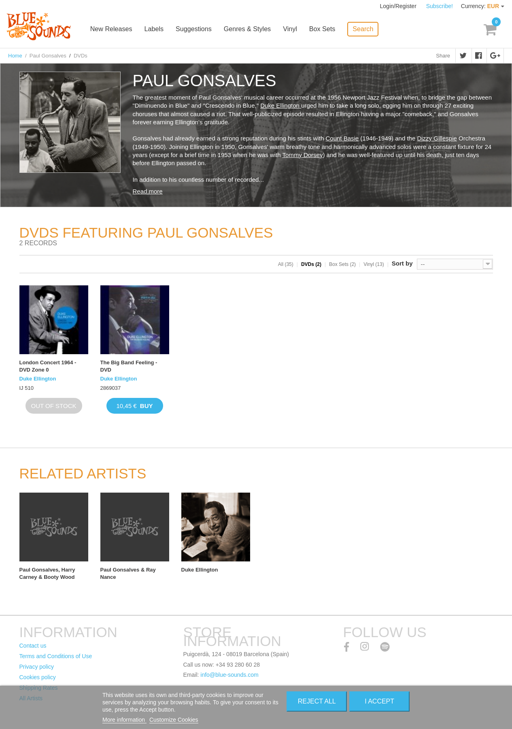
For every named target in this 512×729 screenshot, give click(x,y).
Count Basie (342, 138)
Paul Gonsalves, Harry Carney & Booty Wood (47, 573)
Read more (148, 191)
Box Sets (326, 29)
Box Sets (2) (342, 264)
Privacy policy (36, 666)
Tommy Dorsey (302, 154)
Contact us (33, 645)
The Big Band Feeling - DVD (128, 366)
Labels (158, 29)
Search (366, 28)
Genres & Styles (251, 29)
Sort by (402, 263)
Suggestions (198, 29)
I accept (379, 701)
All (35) (285, 264)
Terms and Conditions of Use (55, 656)
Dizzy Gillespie (437, 138)
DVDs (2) (311, 264)
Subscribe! (439, 6)
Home (15, 56)
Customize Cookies (173, 719)
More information (124, 719)
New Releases (116, 29)
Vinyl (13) (373, 264)
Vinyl (294, 29)
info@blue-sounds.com (229, 675)
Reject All (317, 701)
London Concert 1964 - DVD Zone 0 (47, 366)
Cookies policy (37, 677)
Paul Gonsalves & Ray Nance (128, 573)
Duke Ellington (280, 105)
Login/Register (399, 6)
